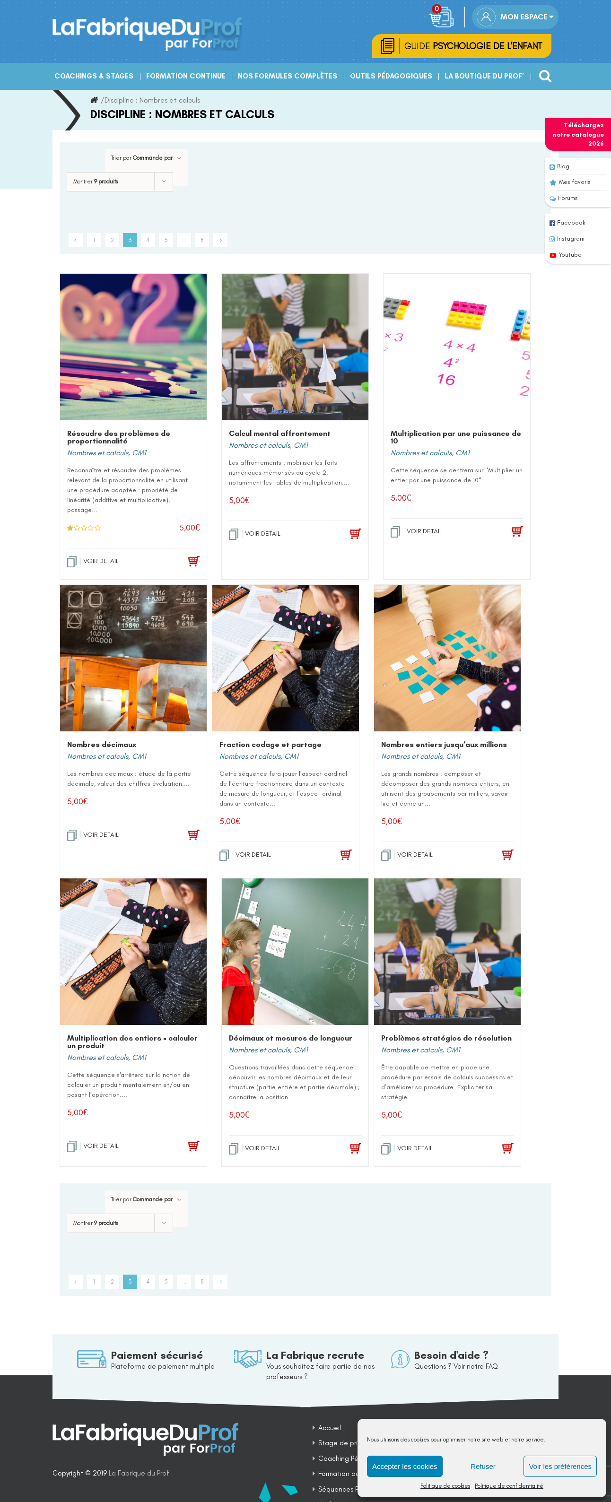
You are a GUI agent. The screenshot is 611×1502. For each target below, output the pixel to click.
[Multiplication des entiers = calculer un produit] (133, 952)
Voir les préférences (560, 1466)
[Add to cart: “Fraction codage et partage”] (332, 856)
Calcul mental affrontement (280, 434)
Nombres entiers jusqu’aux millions (444, 745)
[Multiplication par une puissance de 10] (457, 348)
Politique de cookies (445, 1486)
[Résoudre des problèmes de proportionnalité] (133, 348)
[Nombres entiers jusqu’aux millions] (447, 659)
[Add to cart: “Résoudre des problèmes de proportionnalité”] (180, 562)
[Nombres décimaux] (133, 659)
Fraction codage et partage (270, 745)
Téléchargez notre (578, 134)
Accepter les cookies (404, 1466)
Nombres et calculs (97, 453)
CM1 (139, 453)
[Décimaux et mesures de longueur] (295, 952)
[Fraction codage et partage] (285, 659)
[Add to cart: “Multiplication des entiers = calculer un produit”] (180, 1147)
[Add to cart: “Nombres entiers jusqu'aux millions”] (494, 856)
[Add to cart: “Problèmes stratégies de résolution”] (494, 1149)
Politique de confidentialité (509, 1486)
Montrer (95, 182)
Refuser (483, 1466)
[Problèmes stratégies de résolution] (447, 952)
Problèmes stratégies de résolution (446, 1038)
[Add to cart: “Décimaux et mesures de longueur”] (341, 1149)
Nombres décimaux (101, 745)
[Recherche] (542, 73)
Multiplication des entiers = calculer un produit (132, 1042)
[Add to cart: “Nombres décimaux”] (180, 836)
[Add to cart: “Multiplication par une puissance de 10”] (503, 532)
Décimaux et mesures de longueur (290, 1038)
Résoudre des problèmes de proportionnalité (118, 438)
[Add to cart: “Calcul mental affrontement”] (341, 535)
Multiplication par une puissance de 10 (456, 438)
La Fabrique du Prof (139, 1474)
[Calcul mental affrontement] (295, 348)
